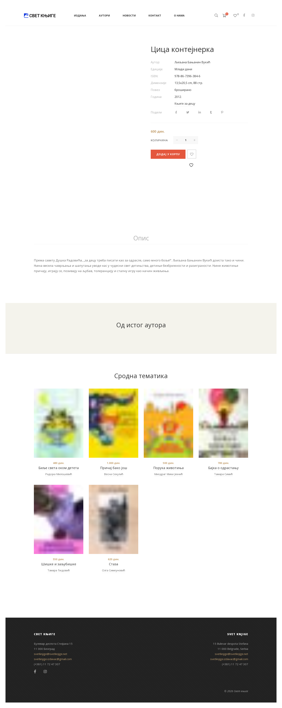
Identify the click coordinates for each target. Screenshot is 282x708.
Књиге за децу (185, 104)
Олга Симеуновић (113, 570)
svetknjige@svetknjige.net (50, 654)
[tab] (141, 238)
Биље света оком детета (58, 468)
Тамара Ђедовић (58, 570)
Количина (159, 140)
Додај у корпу (168, 154)
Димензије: (159, 83)
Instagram (253, 15)
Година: (156, 97)
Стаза (113, 564)
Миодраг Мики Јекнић (168, 474)
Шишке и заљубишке (58, 564)
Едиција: (157, 69)
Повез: (155, 90)
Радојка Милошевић (58, 474)
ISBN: (154, 76)
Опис (141, 238)
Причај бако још (113, 468)
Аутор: (155, 62)
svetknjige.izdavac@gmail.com (53, 659)
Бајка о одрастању (223, 468)
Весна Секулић (113, 474)
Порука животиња (168, 468)
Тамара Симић (223, 474)
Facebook (244, 15)
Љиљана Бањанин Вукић (192, 62)
